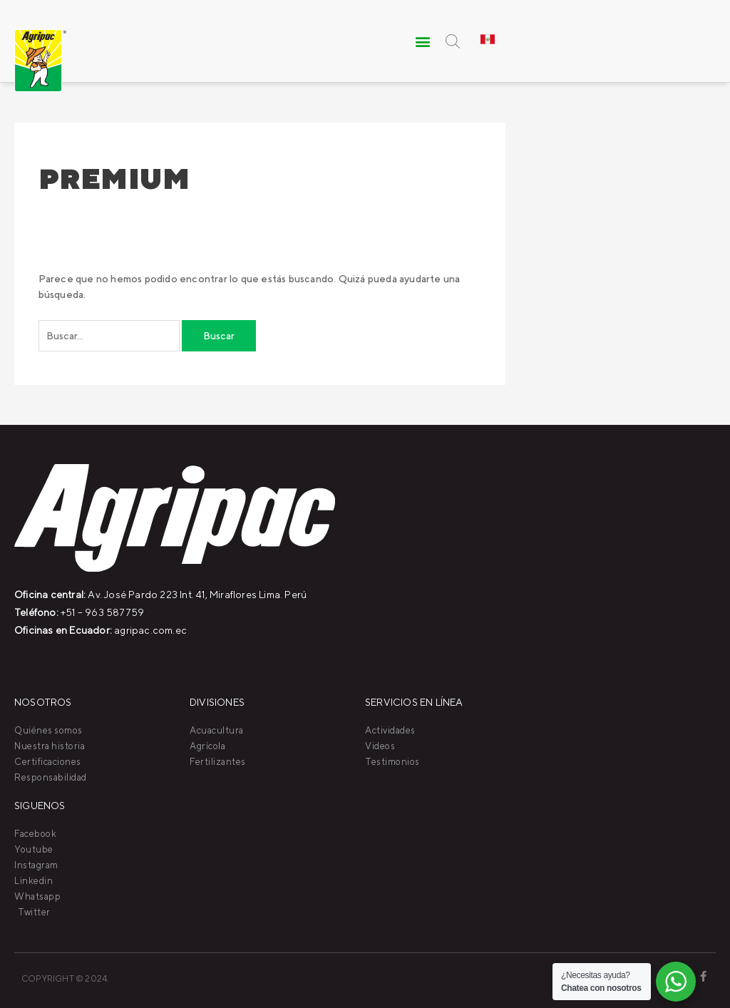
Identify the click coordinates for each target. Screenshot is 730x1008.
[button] (423, 41)
